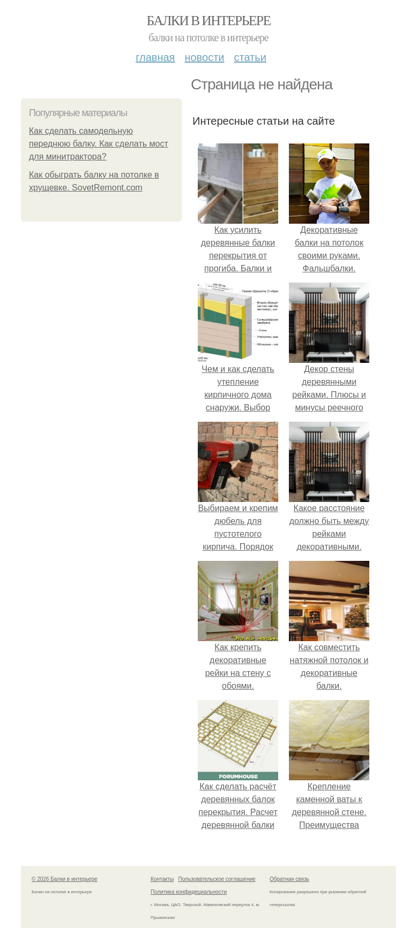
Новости (204, 57)
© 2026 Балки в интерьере (65, 879)
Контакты (162, 879)
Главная (155, 57)
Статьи (250, 57)
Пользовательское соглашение (217, 879)
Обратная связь (289, 879)
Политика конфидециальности (189, 892)
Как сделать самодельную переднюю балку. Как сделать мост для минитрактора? (98, 143)
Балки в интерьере (208, 20)
